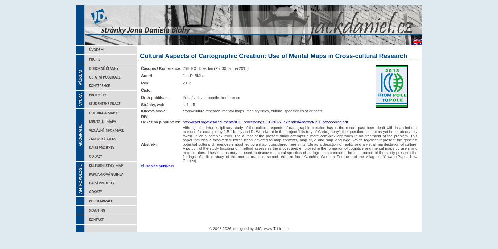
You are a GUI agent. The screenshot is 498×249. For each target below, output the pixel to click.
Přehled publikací (157, 166)
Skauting (97, 210)
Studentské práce (105, 104)
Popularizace (101, 201)
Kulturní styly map (106, 166)
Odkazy (95, 156)
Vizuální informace (106, 130)
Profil (94, 59)
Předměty (98, 95)
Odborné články (103, 68)
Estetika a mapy (103, 113)
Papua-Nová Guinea (106, 174)
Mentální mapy (102, 122)
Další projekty (101, 148)
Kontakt (96, 220)
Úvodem (96, 50)
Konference (99, 86)
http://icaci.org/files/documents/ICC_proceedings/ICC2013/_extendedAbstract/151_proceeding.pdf (265, 122)
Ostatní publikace (105, 77)
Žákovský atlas (102, 139)
